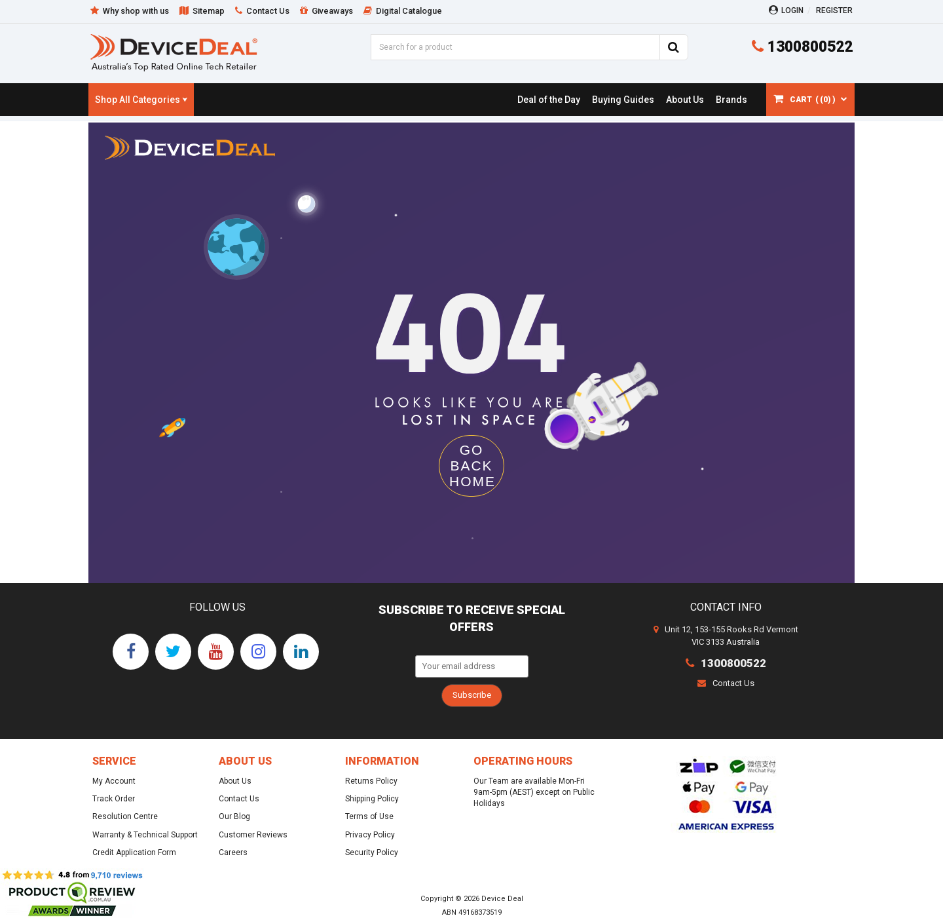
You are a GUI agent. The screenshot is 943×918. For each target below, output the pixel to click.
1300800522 (802, 47)
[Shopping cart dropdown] (810, 99)
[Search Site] (673, 47)
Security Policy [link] (371, 852)
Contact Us (725, 683)
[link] (548, 99)
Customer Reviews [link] (253, 834)
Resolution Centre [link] (125, 816)
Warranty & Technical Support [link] (145, 834)
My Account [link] (114, 781)
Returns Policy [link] (371, 781)
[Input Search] (515, 47)
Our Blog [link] (234, 816)
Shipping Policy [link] (372, 798)
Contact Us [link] (239, 798)
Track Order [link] (113, 798)
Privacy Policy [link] (370, 834)
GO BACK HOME (472, 465)
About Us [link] (235, 781)
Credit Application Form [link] (134, 852)
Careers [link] (233, 852)
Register (834, 10)
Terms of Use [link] (369, 816)
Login (786, 10)
